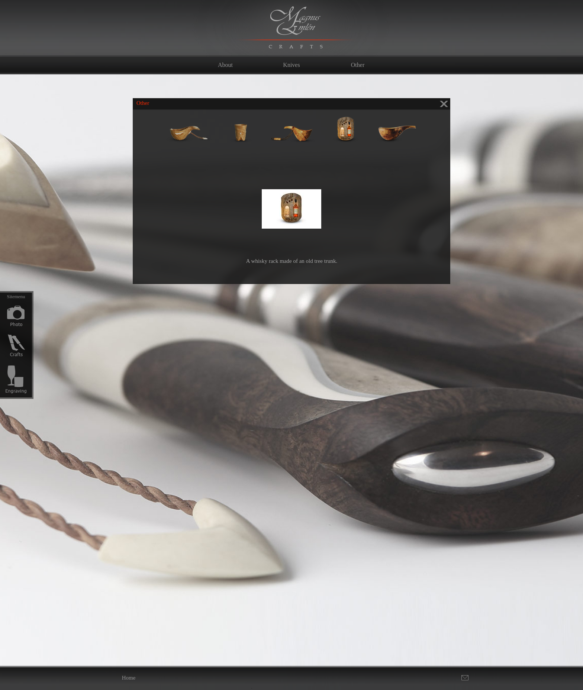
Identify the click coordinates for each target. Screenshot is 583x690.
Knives (291, 65)
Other (357, 65)
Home (129, 678)
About (225, 65)
